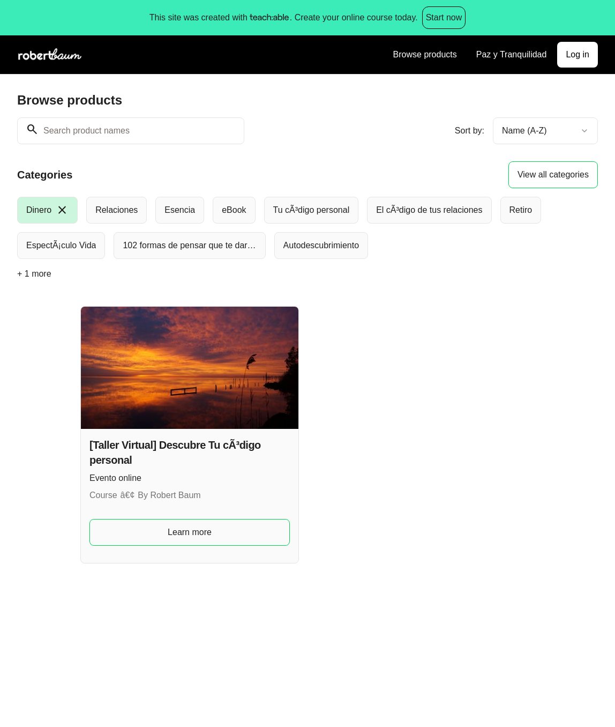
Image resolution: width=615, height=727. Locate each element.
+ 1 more (34, 273)
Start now (444, 17)
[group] (307, 228)
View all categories (553, 174)
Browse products (425, 54)
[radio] (47, 210)
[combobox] (545, 130)
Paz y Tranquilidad (511, 54)
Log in (577, 54)
